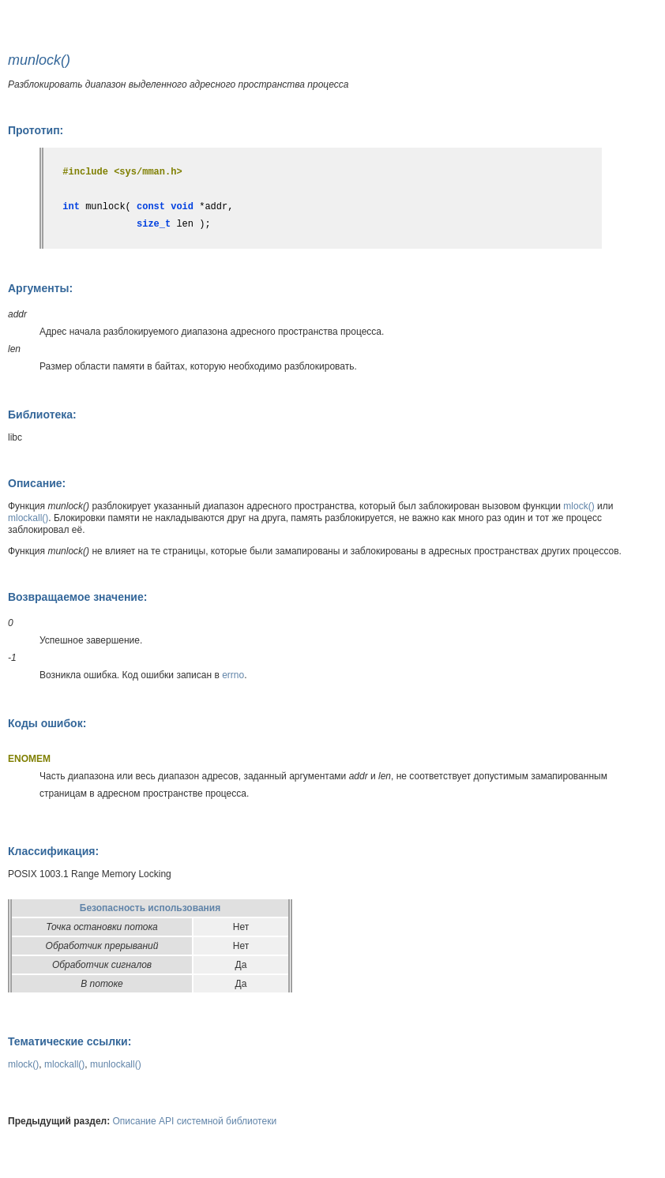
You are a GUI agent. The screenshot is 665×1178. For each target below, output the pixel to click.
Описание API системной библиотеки (195, 1121)
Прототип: (35, 130)
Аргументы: (40, 288)
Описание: (37, 483)
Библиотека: (42, 414)
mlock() (578, 506)
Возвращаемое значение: (77, 597)
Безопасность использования (150, 908)
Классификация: (53, 851)
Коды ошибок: (47, 723)
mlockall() (28, 517)
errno (233, 675)
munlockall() (115, 1064)
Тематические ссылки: (69, 1041)
